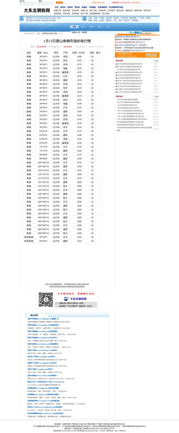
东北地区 (29, 20)
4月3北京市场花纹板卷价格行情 (128, 75)
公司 (108, 27)
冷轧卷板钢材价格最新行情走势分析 (130, 122)
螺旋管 (109, 20)
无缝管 (101, 20)
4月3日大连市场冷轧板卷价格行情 (129, 92)
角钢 (95, 20)
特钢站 (84, 7)
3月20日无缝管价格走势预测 (127, 100)
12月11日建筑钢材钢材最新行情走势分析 (132, 119)
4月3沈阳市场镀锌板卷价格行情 (128, 78)
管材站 (77, 7)
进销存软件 (67, 424)
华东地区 (44, 20)
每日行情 (53, 33)
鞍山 (31, 18)
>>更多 (155, 61)
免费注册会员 (98, 2)
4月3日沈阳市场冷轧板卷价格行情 (129, 84)
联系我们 (136, 2)
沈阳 (27, 18)
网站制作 (75, 424)
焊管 (120, 20)
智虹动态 (121, 424)
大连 (35, 18)
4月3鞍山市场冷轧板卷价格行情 (128, 89)
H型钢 (147, 18)
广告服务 (99, 424)
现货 (74, 27)
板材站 (63, 7)
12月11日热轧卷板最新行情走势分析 (130, 116)
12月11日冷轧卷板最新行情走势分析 (130, 114)
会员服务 (114, 424)
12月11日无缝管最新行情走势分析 (129, 111)
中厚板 (101, 18)
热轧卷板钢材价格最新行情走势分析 (130, 125)
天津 (58, 18)
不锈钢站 (92, 7)
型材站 (70, 7)
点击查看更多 (146, 33)
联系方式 (141, 42)
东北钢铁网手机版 (116, 7)
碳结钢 (109, 18)
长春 (44, 18)
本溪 (40, 18)
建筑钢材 (133, 18)
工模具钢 (124, 18)
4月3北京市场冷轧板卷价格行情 (128, 86)
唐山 (54, 18)
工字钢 (141, 18)
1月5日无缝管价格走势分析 (127, 105)
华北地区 (37, 20)
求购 (91, 27)
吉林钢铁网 (102, 7)
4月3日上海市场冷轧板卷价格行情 (129, 81)
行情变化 (46, 33)
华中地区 (52, 20)
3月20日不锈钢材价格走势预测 (128, 102)
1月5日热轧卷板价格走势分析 (128, 108)
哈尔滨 (48, 18)
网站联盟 (91, 424)
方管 (115, 20)
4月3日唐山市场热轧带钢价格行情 (129, 67)
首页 (57, 7)
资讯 (99, 27)
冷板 (90, 18)
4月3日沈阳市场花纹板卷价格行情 (129, 64)
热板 (95, 18)
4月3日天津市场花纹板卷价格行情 (129, 72)
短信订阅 (83, 424)
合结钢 (116, 18)
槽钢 (90, 20)
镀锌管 (126, 20)
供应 (82, 27)
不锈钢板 (134, 20)
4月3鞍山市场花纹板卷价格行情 (128, 70)
